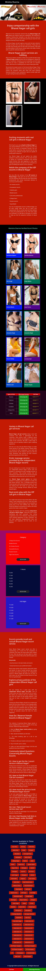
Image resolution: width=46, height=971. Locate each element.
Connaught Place (27, 853)
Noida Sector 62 (17, 935)
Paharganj (24, 868)
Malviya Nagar (16, 861)
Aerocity (23, 846)
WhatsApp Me (23, 397)
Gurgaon (31, 850)
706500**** (35, 400)
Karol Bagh (32, 892)
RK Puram (31, 871)
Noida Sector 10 (17, 924)
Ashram (32, 875)
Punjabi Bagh (29, 896)
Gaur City (28, 917)
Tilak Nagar (13, 899)
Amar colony (32, 878)
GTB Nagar (23, 892)
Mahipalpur (18, 857)
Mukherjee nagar (18, 896)
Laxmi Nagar (15, 875)
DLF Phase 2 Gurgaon (17, 949)
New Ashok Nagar (17, 921)
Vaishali (32, 868)
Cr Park (31, 903)
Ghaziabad (17, 853)
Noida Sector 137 (28, 924)
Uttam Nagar (16, 903)
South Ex (23, 871)
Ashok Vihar (15, 850)
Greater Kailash (31, 864)
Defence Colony (16, 885)
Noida (23, 850)
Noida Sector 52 (28, 938)
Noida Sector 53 (17, 942)
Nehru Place (27, 857)
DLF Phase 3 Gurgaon (30, 945)
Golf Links (28, 889)
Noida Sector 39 (17, 928)
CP (12, 953)
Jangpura (23, 878)
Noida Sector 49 (28, 928)
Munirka (13, 907)
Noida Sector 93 (29, 921)
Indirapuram (18, 910)
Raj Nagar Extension (29, 914)
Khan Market (19, 889)
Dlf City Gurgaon (30, 949)
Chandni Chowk (30, 953)
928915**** (35, 397)
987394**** (35, 410)
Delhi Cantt (17, 956)
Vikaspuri (33, 899)
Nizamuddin (14, 878)
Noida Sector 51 (17, 938)
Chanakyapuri (20, 953)
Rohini (12, 864)
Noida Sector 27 (28, 931)
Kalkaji (24, 903)
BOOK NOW (23, 559)
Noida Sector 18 (17, 931)
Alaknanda (31, 846)
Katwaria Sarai (14, 892)
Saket (32, 861)
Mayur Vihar (15, 868)
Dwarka (25, 861)
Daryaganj (14, 871)
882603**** (35, 413)
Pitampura (24, 875)
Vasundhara (28, 910)
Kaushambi (18, 917)
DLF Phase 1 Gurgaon (16, 945)
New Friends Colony (27, 882)
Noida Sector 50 (28, 935)
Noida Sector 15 (28, 942)
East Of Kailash (27, 956)
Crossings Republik (16, 914)
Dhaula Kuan (32, 907)
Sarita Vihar (16, 882)
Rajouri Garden (23, 899)
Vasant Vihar (22, 907)
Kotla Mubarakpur (28, 885)
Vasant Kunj (21, 864)
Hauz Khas (14, 846)
